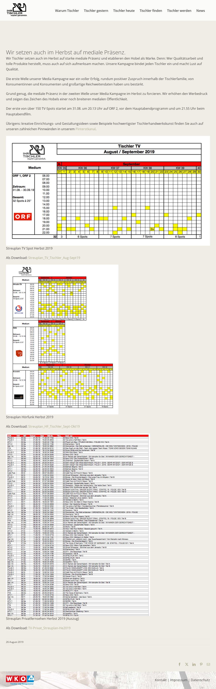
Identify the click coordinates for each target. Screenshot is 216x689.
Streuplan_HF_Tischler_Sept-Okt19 (54, 426)
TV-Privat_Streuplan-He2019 (49, 628)
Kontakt (161, 680)
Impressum (178, 680)
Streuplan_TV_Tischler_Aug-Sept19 (54, 258)
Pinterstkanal (86, 129)
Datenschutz (200, 680)
